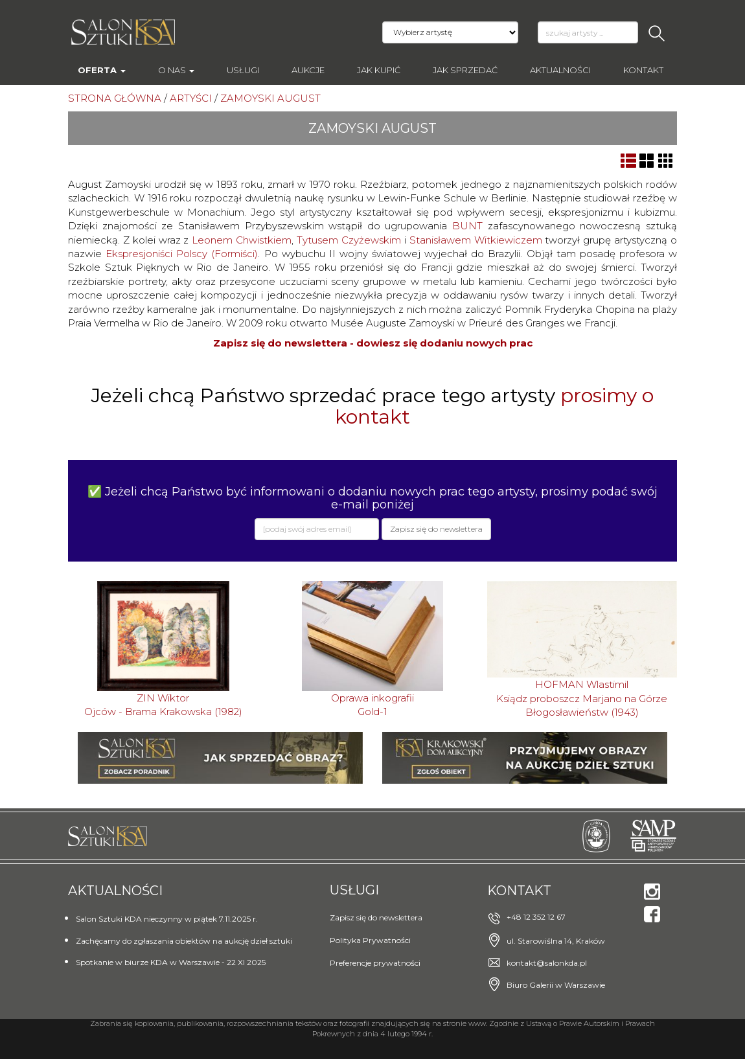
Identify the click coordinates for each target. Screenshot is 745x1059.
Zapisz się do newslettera (376, 917)
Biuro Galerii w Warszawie (556, 985)
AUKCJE (308, 70)
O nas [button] (176, 70)
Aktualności (560, 70)
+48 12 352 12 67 (536, 917)
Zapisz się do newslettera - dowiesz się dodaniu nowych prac (373, 343)
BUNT (467, 226)
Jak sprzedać (465, 70)
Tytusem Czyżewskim (349, 240)
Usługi (243, 70)
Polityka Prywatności (370, 940)
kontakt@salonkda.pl (547, 963)
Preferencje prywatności (375, 963)
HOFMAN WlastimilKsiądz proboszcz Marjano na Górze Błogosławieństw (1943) (581, 698)
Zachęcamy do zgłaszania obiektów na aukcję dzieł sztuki (184, 941)
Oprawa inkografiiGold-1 (372, 705)
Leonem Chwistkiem (242, 240)
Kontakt (643, 70)
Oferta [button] (102, 70)
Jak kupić (378, 70)
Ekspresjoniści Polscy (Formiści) (182, 253)
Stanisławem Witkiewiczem (475, 240)
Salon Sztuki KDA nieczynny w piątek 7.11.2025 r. (167, 919)
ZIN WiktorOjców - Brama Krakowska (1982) (163, 705)
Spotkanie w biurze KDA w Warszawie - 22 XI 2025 (171, 962)
